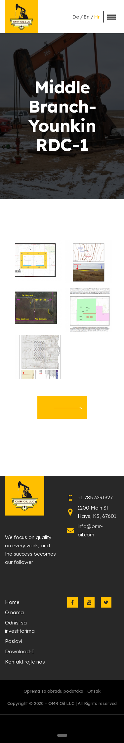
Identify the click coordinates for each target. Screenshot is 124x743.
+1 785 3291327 (95, 497)
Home (12, 602)
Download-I (19, 651)
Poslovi (13, 641)
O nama (14, 612)
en (87, 17)
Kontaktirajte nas (25, 662)
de (75, 17)
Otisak (94, 691)
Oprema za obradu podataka (53, 691)
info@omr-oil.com (90, 530)
